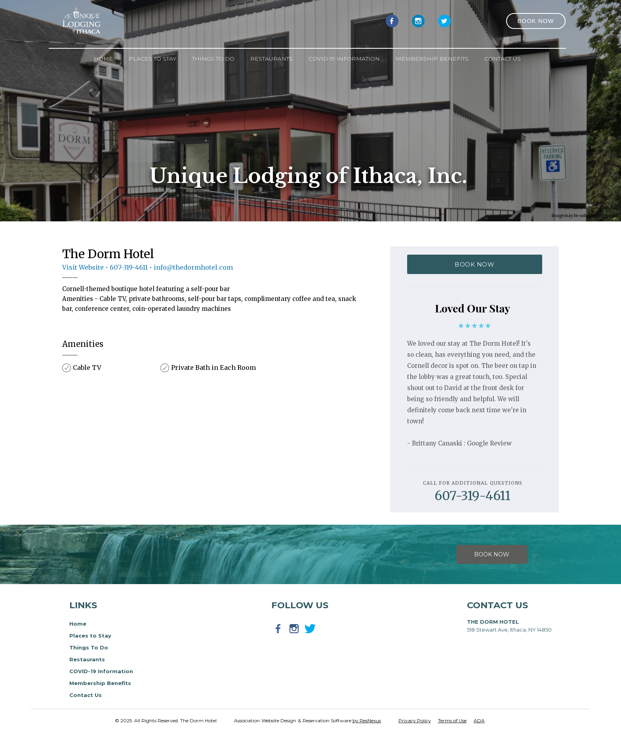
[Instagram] (418, 20)
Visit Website (83, 267)
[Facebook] (392, 20)
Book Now (491, 554)
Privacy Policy (414, 720)
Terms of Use (452, 720)
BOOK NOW (474, 264)
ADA (479, 720)
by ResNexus (366, 720)
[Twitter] (444, 20)
